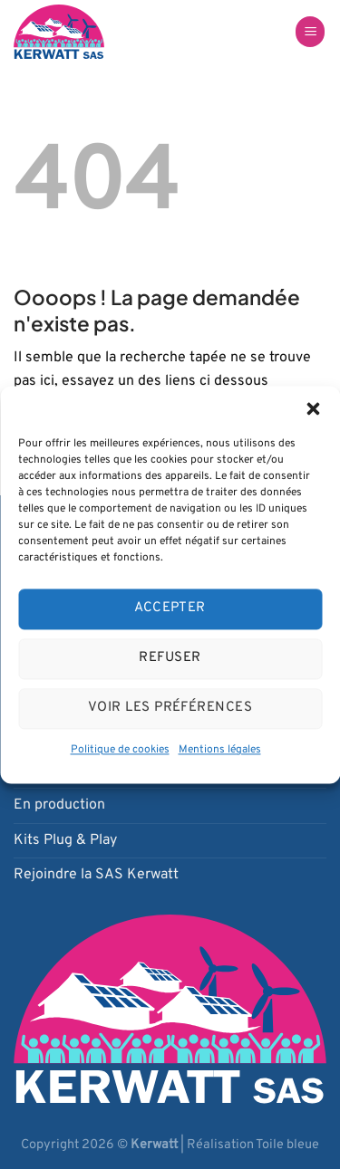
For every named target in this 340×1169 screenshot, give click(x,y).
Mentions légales (220, 750)
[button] (313, 408)
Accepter (170, 608)
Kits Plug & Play (65, 840)
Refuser (169, 657)
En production (59, 805)
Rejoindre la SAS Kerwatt (96, 875)
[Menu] (310, 32)
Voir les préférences (170, 707)
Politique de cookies (120, 750)
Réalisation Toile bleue (253, 1145)
